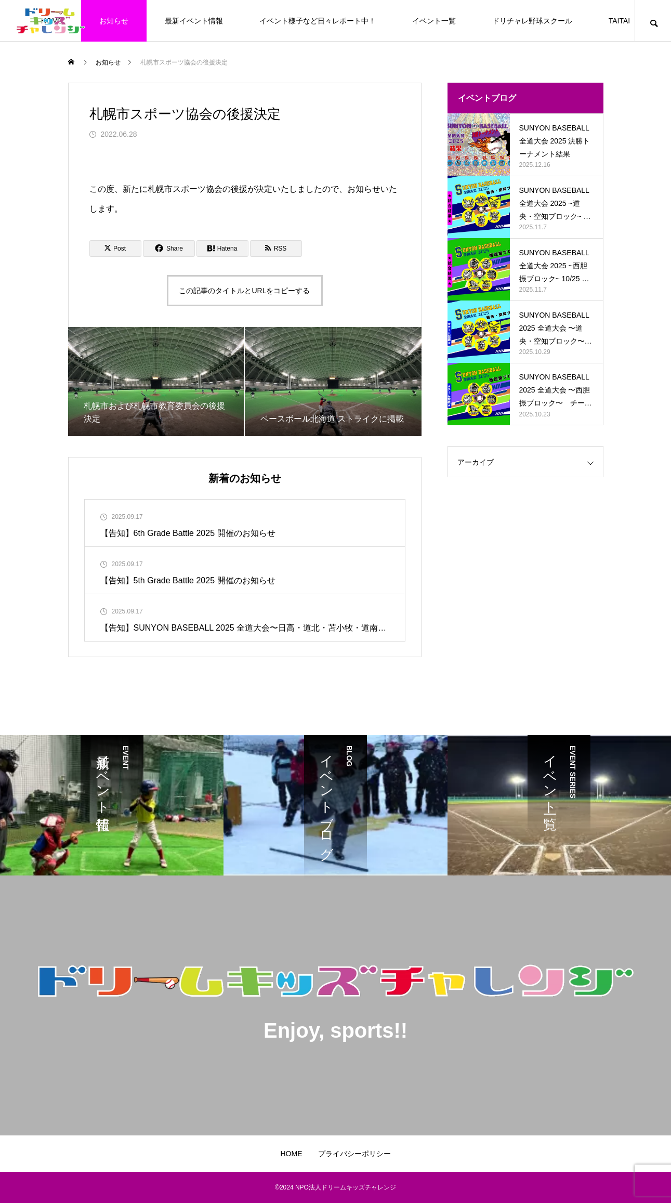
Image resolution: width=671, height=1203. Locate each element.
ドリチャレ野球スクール (532, 21)
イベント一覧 (434, 21)
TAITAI (619, 21)
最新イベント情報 (194, 21)
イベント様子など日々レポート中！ (317, 21)
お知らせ (113, 21)
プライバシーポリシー (354, 1153)
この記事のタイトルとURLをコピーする (244, 290)
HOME (291, 1153)
